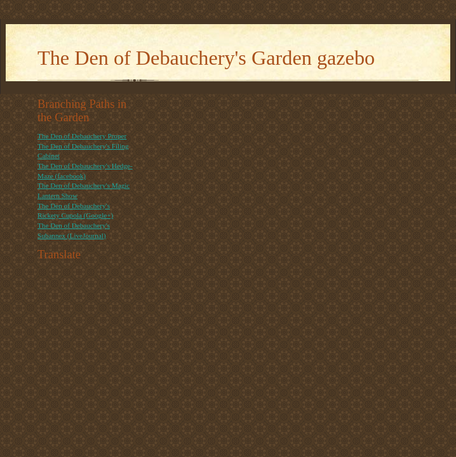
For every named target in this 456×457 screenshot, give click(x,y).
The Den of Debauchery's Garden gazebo (206, 57)
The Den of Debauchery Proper (81, 136)
